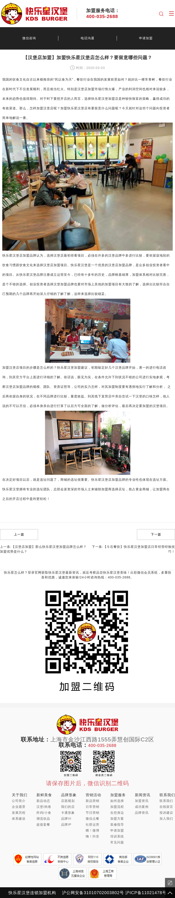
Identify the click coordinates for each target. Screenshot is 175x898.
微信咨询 (29, 38)
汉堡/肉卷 (43, 807)
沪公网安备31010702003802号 (93, 892)
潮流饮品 (43, 818)
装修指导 (117, 824)
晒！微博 (92, 830)
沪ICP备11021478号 (146, 892)
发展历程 (19, 812)
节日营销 (92, 812)
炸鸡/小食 (43, 812)
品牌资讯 (142, 812)
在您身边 (117, 812)
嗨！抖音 (92, 836)
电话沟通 (87, 38)
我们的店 (68, 807)
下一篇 (156, 534)
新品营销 (92, 801)
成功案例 (142, 807)
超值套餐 (43, 824)
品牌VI (66, 818)
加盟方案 (117, 818)
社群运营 (92, 824)
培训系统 (117, 836)
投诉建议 (166, 812)
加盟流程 (117, 807)
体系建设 (19, 818)
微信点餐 (92, 818)
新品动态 (43, 801)
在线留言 (166, 807)
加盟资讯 (142, 801)
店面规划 (68, 801)
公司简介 (19, 801)
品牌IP (66, 824)
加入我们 (166, 818)
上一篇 (19, 534)
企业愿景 (19, 807)
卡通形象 (68, 812)
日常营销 (92, 807)
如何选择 (117, 801)
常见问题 (117, 842)
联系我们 (166, 801)
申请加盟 (146, 38)
